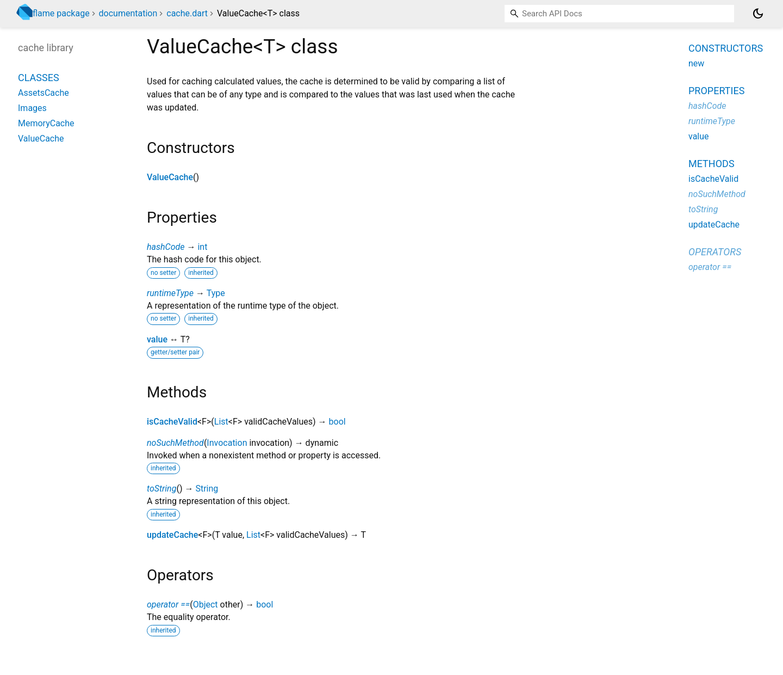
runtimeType (170, 293)
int (202, 247)
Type (216, 293)
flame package (61, 13)
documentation (128, 13)
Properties (716, 90)
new (696, 63)
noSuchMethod (175, 443)
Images (32, 108)
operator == (168, 604)
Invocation (227, 443)
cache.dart (187, 13)
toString (161, 488)
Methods (711, 163)
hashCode (165, 247)
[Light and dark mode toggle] (758, 13)
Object (205, 604)
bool (337, 421)
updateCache (172, 535)
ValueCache (170, 177)
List (221, 421)
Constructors (725, 48)
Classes (38, 77)
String (206, 488)
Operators (714, 251)
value (157, 339)
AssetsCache (43, 93)
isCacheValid (172, 421)
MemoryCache (46, 123)
